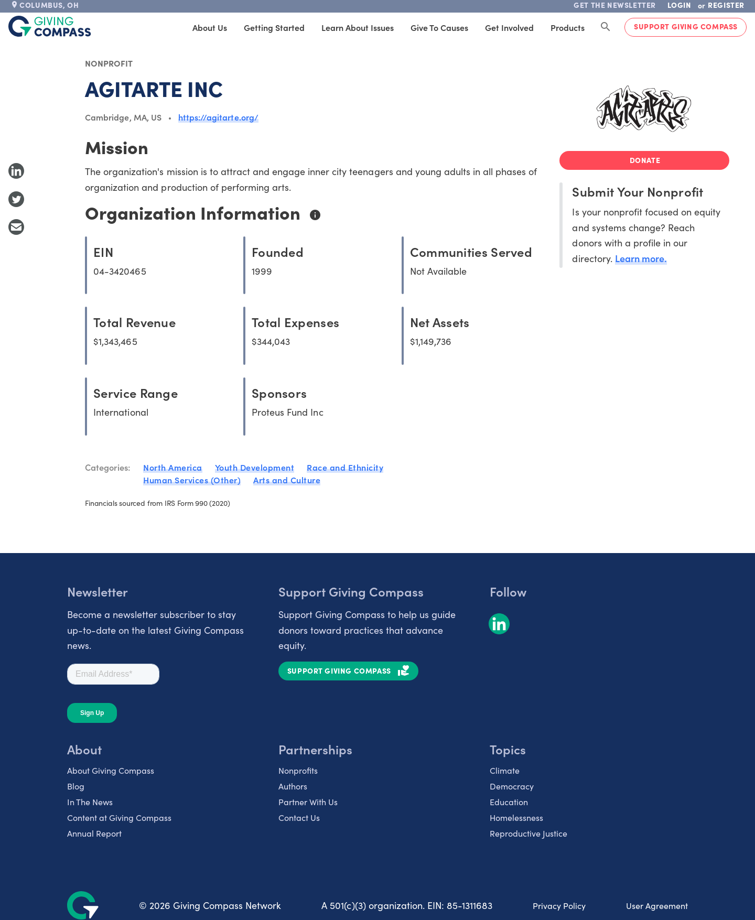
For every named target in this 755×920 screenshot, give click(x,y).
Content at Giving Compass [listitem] (119, 817)
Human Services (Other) (192, 479)
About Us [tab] (209, 27)
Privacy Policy (559, 905)
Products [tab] (568, 27)
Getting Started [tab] (274, 27)
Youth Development (255, 467)
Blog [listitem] (75, 786)
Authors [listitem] (292, 786)
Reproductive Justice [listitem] (528, 833)
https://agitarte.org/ (218, 117)
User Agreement (657, 905)
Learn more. (641, 258)
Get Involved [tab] (509, 27)
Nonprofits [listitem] (298, 770)
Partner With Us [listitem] (308, 801)
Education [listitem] (509, 801)
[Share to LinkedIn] (16, 171)
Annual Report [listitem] (94, 833)
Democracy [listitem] (512, 786)
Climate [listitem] (505, 770)
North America (172, 467)
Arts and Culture (286, 479)
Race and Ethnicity (345, 467)
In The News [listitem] (90, 801)
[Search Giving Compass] (605, 27)
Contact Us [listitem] (299, 817)
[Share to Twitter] (16, 199)
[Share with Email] (16, 227)
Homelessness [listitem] (516, 817)
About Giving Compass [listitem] (110, 770)
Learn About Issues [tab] (357, 27)
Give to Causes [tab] (439, 27)
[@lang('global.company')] (49, 26)
